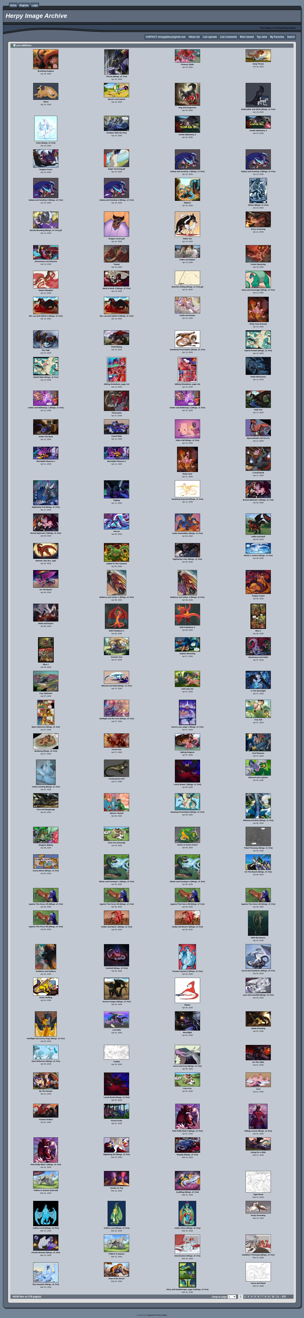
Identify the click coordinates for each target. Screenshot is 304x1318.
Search (291, 37)
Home (13, 5)
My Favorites (277, 37)
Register (24, 5)
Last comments (228, 37)
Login (35, 5)
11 (277, 1296)
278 (284, 1296)
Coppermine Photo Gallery (157, 1315)
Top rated (262, 37)
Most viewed (247, 37)
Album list (194, 37)
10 (273, 1296)
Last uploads (210, 37)
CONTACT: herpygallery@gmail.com (166, 37)
